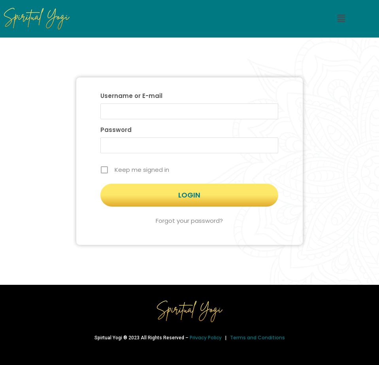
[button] (341, 18)
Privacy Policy (206, 337)
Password (116, 130)
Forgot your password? (189, 220)
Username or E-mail (131, 96)
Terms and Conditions (257, 337)
